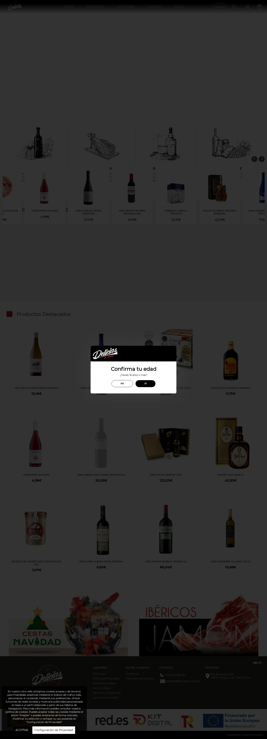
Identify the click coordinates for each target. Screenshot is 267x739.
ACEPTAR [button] (21, 730)
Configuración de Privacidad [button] (53, 730)
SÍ (145, 383)
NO (122, 383)
